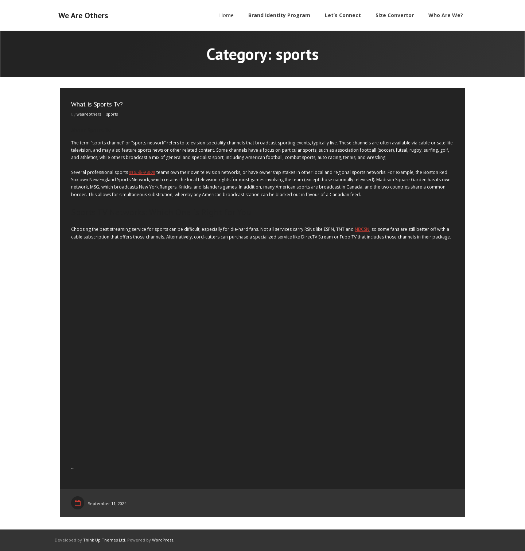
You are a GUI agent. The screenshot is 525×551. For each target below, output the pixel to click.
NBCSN (362, 229)
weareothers (89, 114)
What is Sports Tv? (97, 104)
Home (226, 15)
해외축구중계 (142, 172)
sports (112, 114)
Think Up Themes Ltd (104, 540)
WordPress (162, 540)
